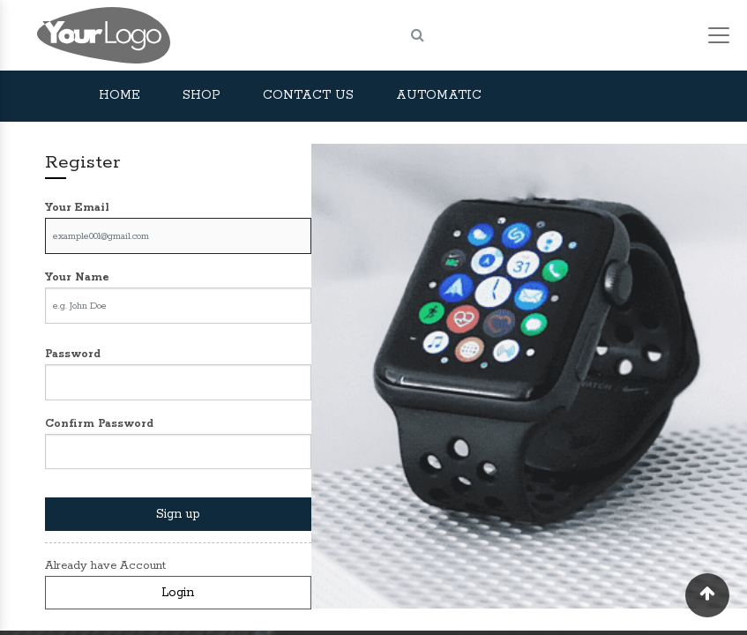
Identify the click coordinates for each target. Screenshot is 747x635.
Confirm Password (99, 423)
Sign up (178, 514)
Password (73, 354)
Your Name (77, 277)
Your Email (77, 207)
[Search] (418, 35)
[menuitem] (119, 96)
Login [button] (177, 593)
